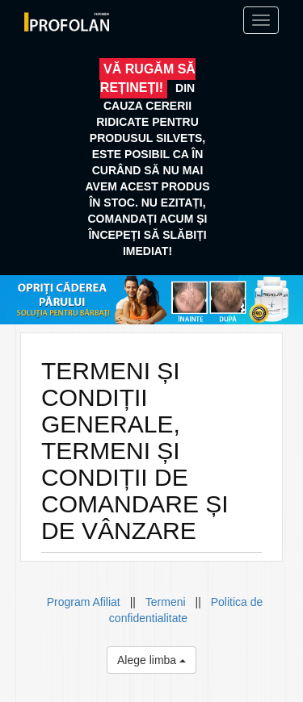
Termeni (165, 601)
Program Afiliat (85, 601)
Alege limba (151, 660)
